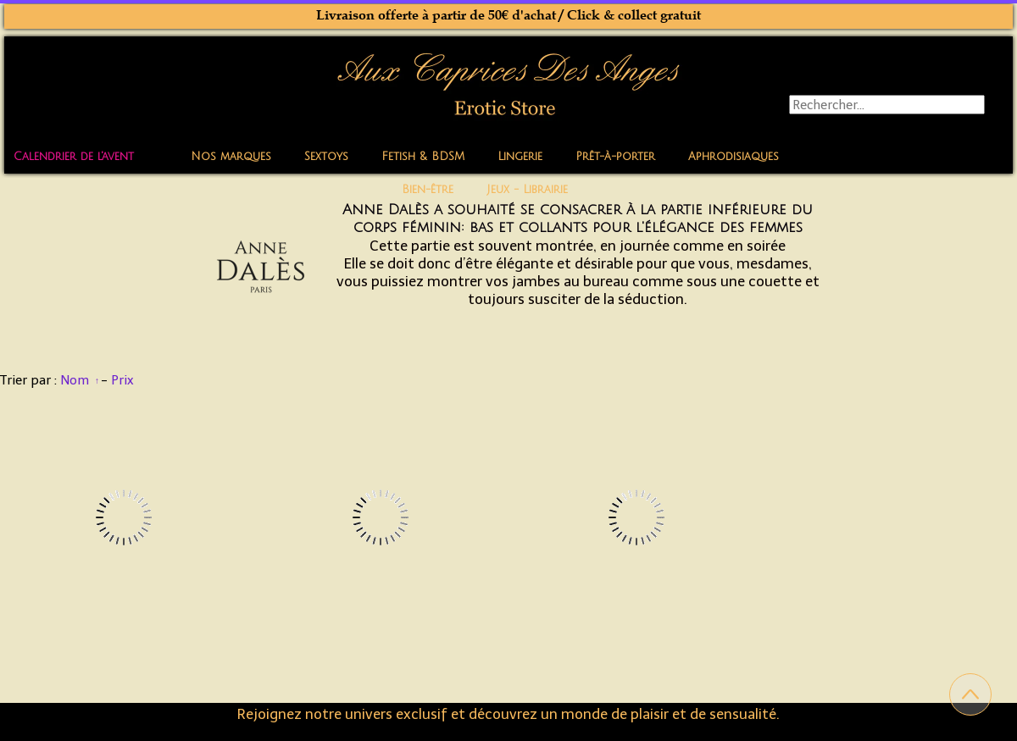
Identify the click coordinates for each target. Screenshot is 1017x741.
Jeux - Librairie (527, 190)
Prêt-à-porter (615, 157)
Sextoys (326, 157)
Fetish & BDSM (422, 157)
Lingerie (519, 157)
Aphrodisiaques (733, 157)
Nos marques (231, 157)
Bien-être (427, 190)
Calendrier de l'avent (74, 157)
